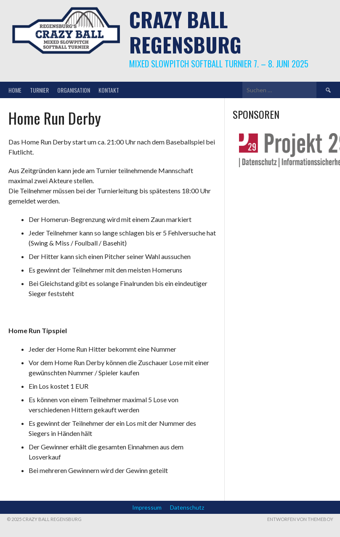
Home (14, 89)
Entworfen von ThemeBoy (300, 519)
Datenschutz (187, 507)
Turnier (39, 89)
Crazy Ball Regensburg (185, 31)
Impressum (147, 507)
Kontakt (108, 89)
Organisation (73, 89)
